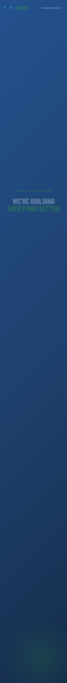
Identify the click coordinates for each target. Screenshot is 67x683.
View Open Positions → (52, 7)
